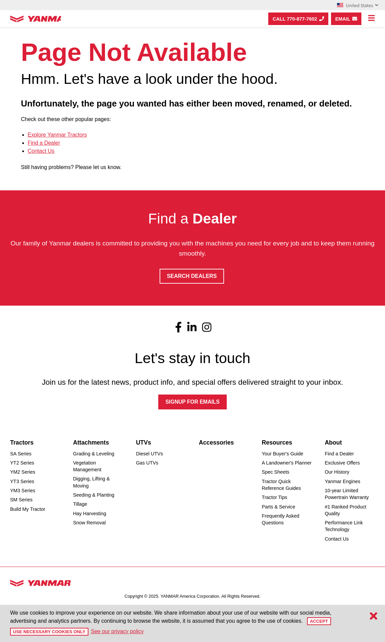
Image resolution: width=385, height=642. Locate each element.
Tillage (80, 504)
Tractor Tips (274, 498)
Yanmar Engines (342, 481)
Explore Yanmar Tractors (57, 135)
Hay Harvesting (89, 514)
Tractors (21, 442)
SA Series (20, 454)
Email (346, 19)
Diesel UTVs (149, 454)
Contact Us (41, 151)
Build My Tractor (27, 509)
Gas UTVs (147, 463)
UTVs (143, 442)
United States (357, 5)
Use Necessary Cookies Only (48, 631)
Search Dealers (192, 276)
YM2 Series (22, 472)
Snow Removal (89, 523)
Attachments (91, 442)
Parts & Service (278, 507)
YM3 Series (22, 491)
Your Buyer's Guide (282, 454)
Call (298, 19)
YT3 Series (22, 481)
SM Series (21, 500)
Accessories (216, 442)
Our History (337, 472)
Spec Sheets (276, 472)
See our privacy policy (115, 631)
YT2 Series (22, 463)
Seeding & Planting (93, 495)
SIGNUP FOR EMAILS (192, 402)
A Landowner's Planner (287, 463)
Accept (319, 620)
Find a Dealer (44, 143)
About (333, 442)
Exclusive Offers (342, 463)
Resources (277, 442)
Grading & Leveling (93, 454)
